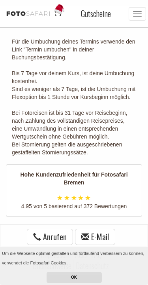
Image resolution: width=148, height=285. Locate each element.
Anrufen (50, 237)
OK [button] (74, 277)
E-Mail (95, 237)
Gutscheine (96, 13)
